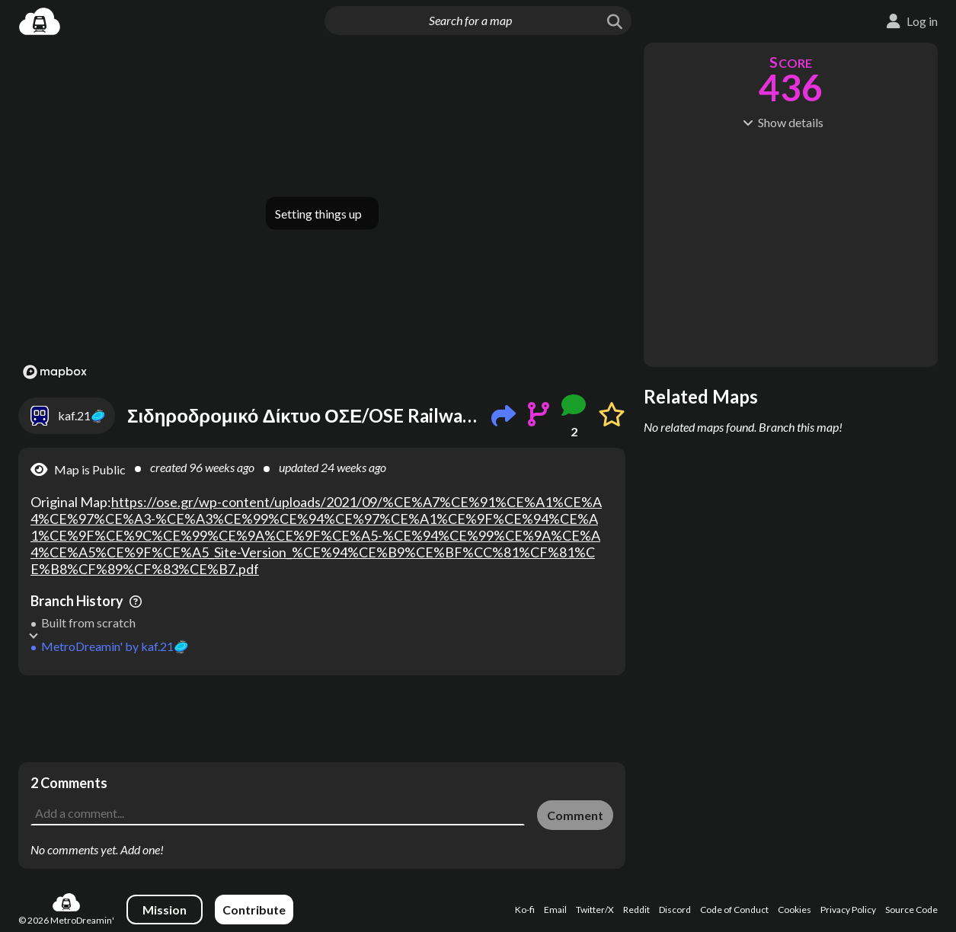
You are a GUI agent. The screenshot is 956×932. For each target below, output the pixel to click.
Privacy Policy (848, 909)
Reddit (636, 909)
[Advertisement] (321, 719)
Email (555, 909)
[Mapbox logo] (54, 372)
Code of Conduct (734, 909)
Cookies (794, 909)
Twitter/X (595, 909)
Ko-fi (525, 909)
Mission (164, 909)
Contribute (254, 909)
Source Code (911, 909)
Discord (675, 909)
